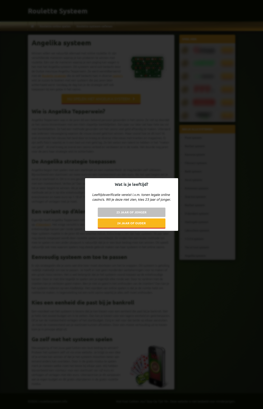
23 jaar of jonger (131, 212)
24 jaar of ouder (131, 223)
